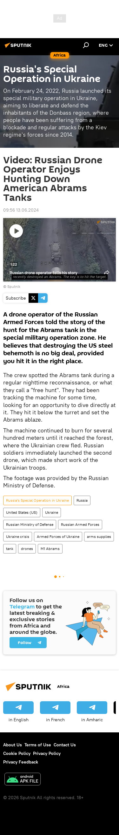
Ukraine (51, 512)
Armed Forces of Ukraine (58, 536)
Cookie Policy (16, 753)
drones (27, 548)
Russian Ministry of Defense (29, 524)
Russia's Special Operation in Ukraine (37, 500)
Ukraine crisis (17, 536)
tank (9, 548)
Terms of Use (37, 745)
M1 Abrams (50, 548)
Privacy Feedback (20, 762)
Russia (82, 500)
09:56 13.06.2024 (21, 210)
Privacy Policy (47, 753)
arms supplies (99, 536)
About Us (12, 745)
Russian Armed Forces (80, 524)
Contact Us (65, 745)
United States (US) (21, 512)
